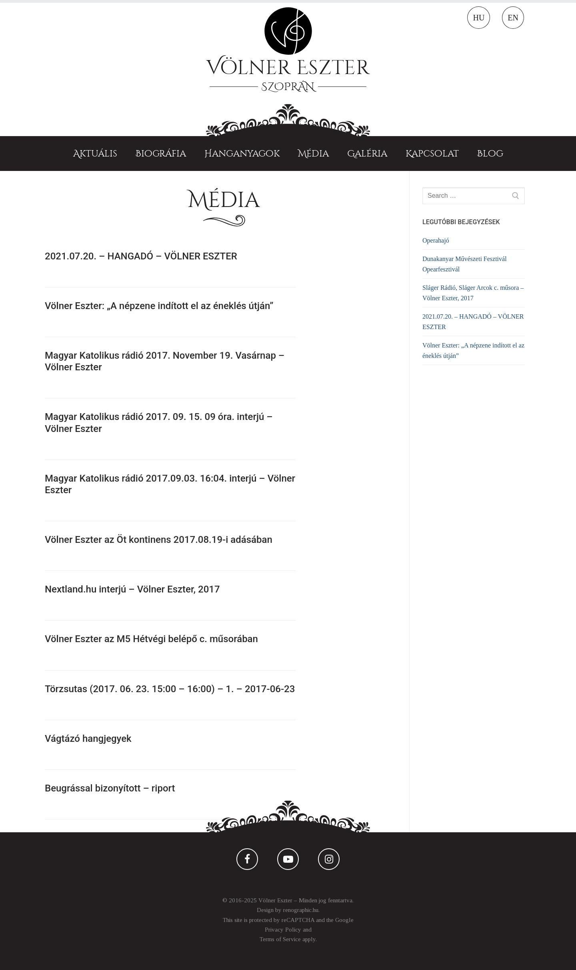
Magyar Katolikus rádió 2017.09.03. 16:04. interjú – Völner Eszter (170, 484)
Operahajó (435, 240)
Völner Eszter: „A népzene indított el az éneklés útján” (159, 305)
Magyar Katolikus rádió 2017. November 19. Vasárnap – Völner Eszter (164, 361)
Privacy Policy (283, 929)
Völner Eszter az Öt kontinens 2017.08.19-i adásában (158, 539)
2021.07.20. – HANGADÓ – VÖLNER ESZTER (141, 256)
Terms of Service (280, 939)
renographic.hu (300, 910)
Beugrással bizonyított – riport (110, 788)
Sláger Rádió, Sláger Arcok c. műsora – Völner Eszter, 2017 (473, 292)
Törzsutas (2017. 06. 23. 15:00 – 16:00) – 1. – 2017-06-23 (170, 689)
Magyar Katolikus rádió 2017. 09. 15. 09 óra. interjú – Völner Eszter (159, 422)
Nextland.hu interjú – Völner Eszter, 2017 (132, 589)
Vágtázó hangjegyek (88, 738)
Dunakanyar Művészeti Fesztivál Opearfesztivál (464, 264)
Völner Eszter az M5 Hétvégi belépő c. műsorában (151, 639)
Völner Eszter (288, 68)
